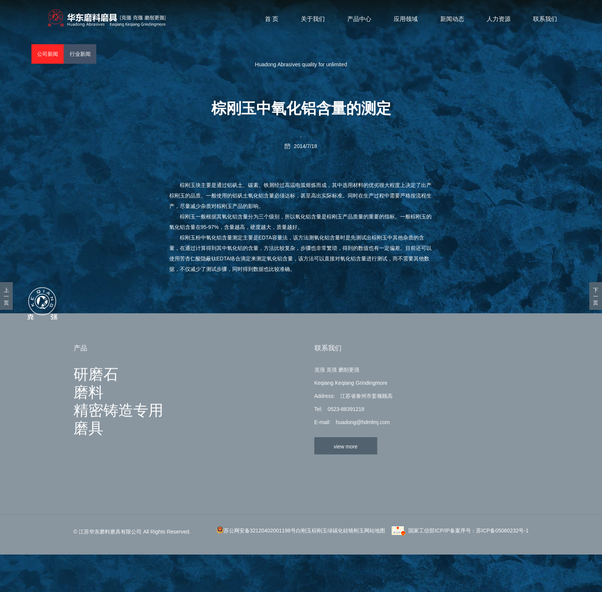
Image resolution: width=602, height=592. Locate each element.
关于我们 (313, 19)
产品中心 (359, 19)
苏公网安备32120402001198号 (260, 559)
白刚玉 (304, 559)
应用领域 (406, 19)
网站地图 (374, 559)
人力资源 (499, 19)
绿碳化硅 (337, 559)
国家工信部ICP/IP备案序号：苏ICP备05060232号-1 (468, 559)
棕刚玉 (188, 185)
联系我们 (545, 19)
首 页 (271, 19)
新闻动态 (452, 19)
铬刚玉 (356, 559)
